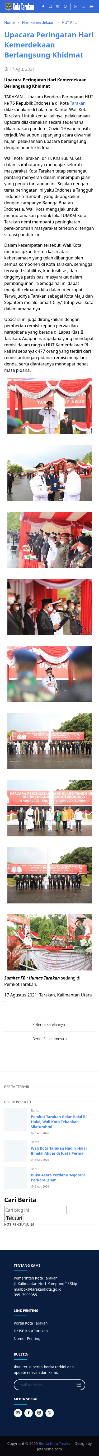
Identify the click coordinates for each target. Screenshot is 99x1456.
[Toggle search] (83, 6)
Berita (35, 1110)
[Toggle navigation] (91, 6)
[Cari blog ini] (35, 1210)
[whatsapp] (65, 6)
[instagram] (50, 6)
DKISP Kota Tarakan (31, 1330)
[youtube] (58, 6)
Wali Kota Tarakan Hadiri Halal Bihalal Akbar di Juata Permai (59, 1151)
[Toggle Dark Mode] (75, 6)
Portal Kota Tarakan (31, 1323)
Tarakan (78, 103)
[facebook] (43, 6)
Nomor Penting (27, 1338)
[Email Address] (43, 1385)
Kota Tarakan (61, 1443)
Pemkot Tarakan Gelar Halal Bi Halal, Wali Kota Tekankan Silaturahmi (59, 1121)
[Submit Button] (79, 1385)
